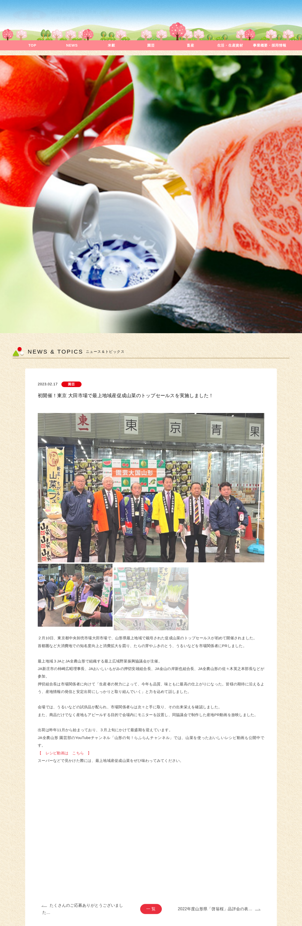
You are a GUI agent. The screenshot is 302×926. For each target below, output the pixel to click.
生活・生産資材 (230, 45)
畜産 (190, 45)
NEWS (72, 45)
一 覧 (151, 912)
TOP (32, 45)
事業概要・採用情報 (269, 45)
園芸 (151, 45)
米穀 (111, 45)
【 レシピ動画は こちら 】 (65, 756)
